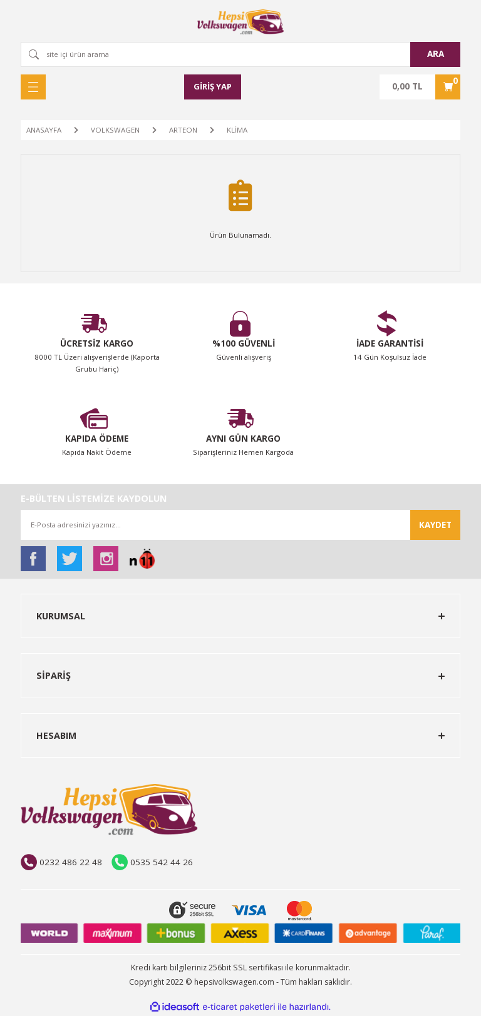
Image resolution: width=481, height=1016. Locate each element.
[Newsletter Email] (240, 525)
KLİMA (237, 130)
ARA (435, 53)
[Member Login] (213, 86)
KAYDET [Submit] (435, 525)
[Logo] (240, 21)
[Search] (240, 54)
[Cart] (420, 86)
